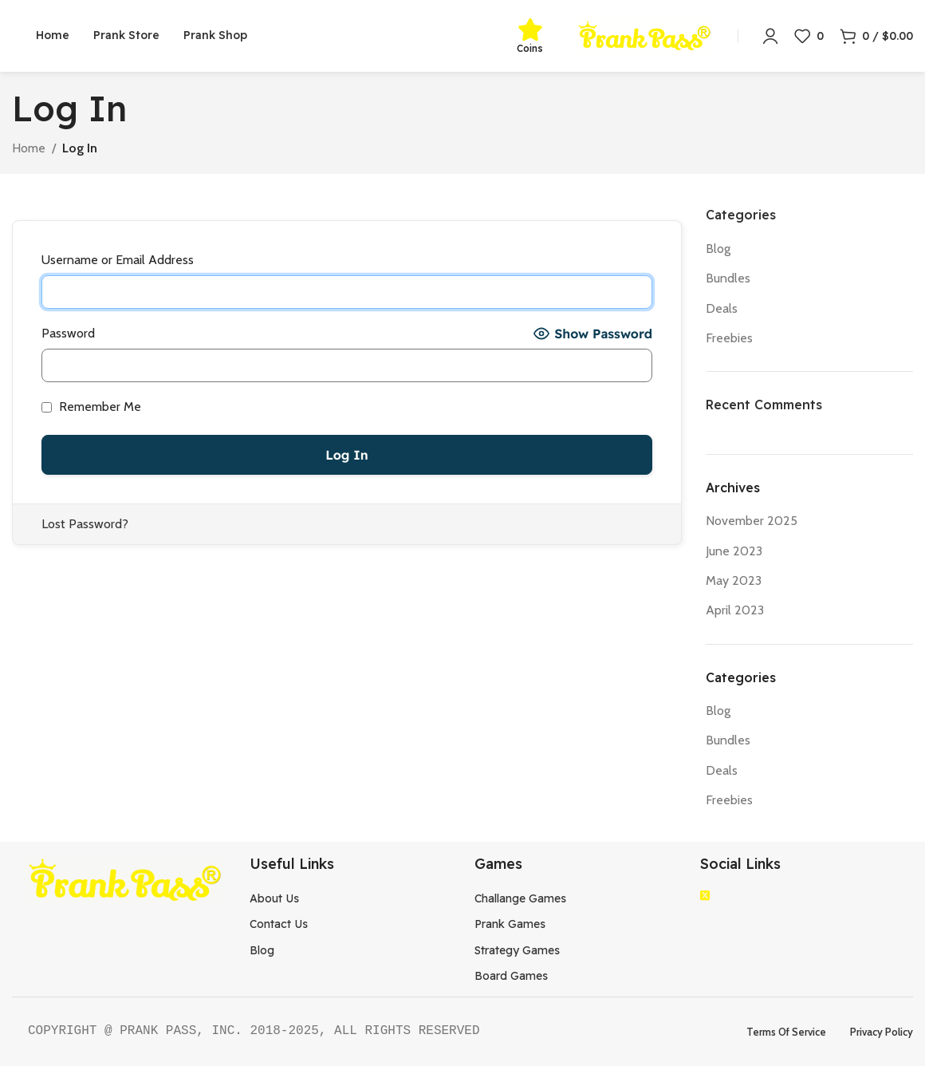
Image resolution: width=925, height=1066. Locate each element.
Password (68, 333)
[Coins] (530, 29)
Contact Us (279, 924)
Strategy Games (517, 950)
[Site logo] (644, 34)
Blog (718, 248)
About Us (274, 898)
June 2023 (734, 551)
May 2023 (734, 580)
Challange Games (520, 898)
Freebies (729, 337)
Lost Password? (84, 523)
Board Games (511, 976)
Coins (530, 48)
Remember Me (91, 406)
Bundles (728, 278)
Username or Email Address (117, 259)
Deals (722, 308)
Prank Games (509, 924)
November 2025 (751, 520)
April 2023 (735, 610)
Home (28, 148)
